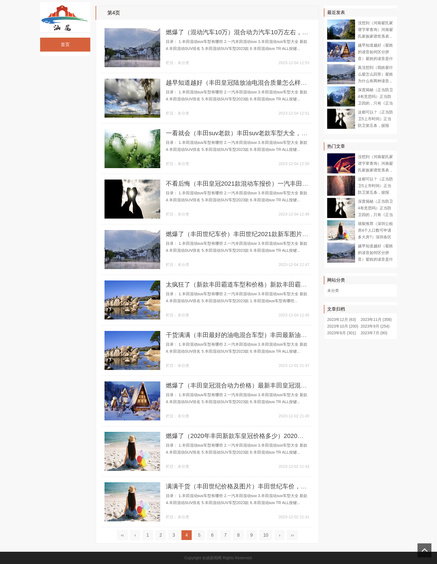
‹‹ (122, 535)
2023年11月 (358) (376, 319)
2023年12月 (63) (341, 319)
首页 (65, 44)
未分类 (183, 62)
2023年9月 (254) (375, 326)
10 (265, 535)
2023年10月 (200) (342, 326)
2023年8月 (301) (341, 333)
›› (292, 535)
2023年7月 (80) (374, 333)
